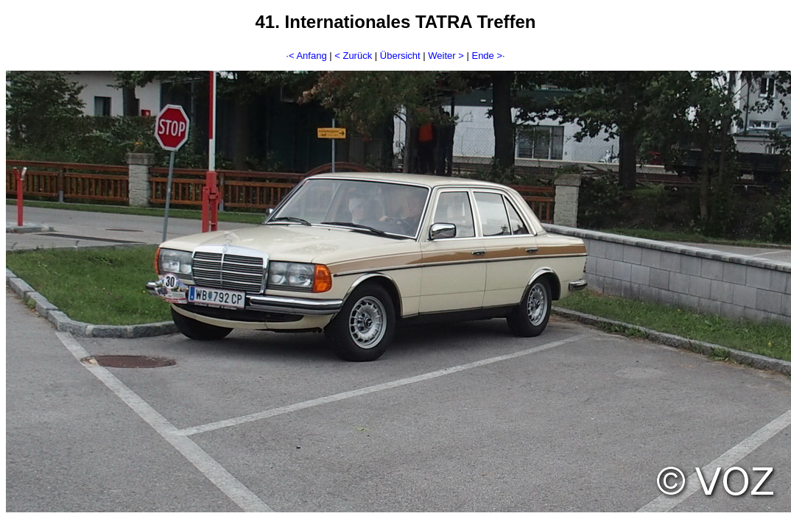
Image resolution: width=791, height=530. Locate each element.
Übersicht (400, 55)
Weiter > (446, 55)
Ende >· (488, 55)
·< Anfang (306, 55)
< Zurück (353, 55)
